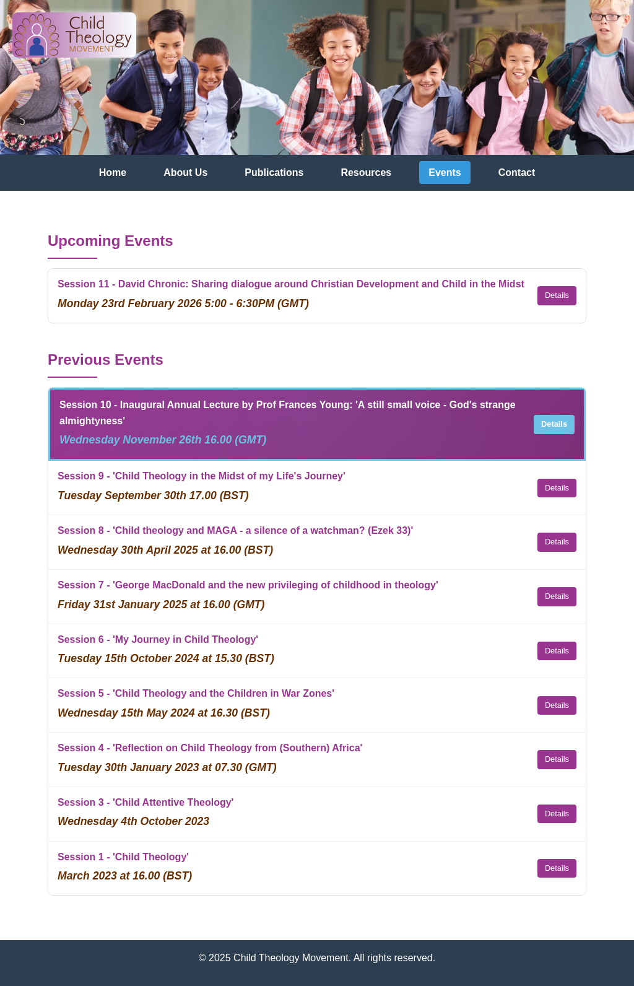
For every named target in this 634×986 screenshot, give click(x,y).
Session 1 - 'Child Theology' (123, 857)
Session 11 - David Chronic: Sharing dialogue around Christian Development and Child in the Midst (291, 284)
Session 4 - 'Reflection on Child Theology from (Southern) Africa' (210, 748)
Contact (517, 172)
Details (557, 295)
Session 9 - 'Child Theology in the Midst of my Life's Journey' (201, 476)
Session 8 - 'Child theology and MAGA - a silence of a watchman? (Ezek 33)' (235, 530)
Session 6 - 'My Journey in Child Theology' (158, 639)
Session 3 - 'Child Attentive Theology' (145, 802)
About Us (185, 172)
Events (444, 172)
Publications (274, 172)
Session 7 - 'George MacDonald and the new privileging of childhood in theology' (248, 585)
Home (112, 172)
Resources (366, 172)
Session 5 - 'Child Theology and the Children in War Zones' (196, 693)
